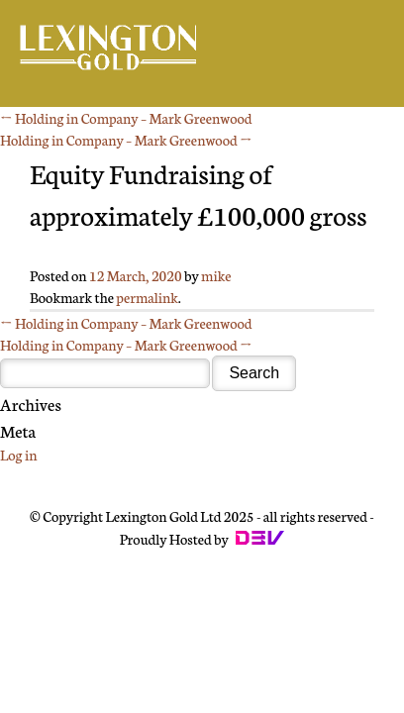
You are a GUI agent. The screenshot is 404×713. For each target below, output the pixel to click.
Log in (18, 454)
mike (216, 275)
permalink (147, 297)
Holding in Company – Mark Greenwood (126, 118)
